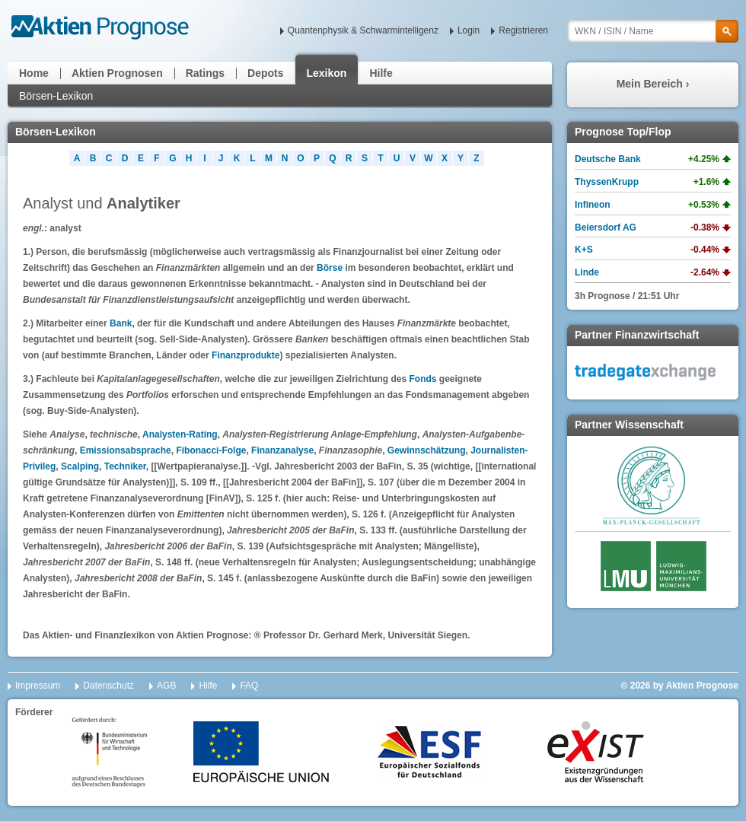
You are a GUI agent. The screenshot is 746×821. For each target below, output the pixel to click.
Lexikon (327, 73)
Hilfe (380, 73)
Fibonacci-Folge (211, 450)
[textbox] (652, 31)
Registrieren (523, 30)
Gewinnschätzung (426, 450)
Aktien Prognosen (117, 73)
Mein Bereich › (653, 84)
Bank (121, 323)
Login (468, 30)
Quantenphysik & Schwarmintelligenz (363, 30)
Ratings (205, 73)
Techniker (125, 466)
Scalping (80, 466)
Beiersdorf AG (605, 227)
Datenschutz (108, 685)
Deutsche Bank (608, 159)
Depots (265, 73)
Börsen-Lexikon (56, 96)
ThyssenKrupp (607, 182)
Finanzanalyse (282, 450)
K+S (584, 249)
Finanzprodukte (245, 355)
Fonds (422, 379)
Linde (587, 272)
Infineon (593, 204)
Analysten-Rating (180, 434)
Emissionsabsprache (125, 450)
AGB (166, 685)
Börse (330, 268)
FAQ (249, 685)
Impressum (37, 685)
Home (34, 73)
